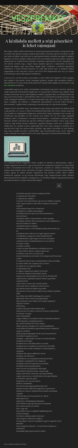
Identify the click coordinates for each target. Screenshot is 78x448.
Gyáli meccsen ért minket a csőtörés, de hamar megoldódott (37, 311)
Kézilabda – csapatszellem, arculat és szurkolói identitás (35, 338)
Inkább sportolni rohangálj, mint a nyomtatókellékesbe (35, 326)
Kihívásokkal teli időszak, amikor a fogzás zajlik (32, 371)
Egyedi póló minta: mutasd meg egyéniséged (32, 298)
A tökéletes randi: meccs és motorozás (30, 253)
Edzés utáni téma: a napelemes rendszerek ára (32, 286)
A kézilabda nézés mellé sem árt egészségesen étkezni (35, 233)
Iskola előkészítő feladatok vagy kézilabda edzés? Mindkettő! (37, 328)
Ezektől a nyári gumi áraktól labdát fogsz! (30, 308)
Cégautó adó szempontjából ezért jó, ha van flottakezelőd (36, 276)
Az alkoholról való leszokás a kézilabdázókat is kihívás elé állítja (38, 261)
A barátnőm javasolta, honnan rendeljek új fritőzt (33, 193)
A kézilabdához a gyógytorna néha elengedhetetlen (34, 236)
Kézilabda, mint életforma (25, 356)
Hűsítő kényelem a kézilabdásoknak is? (29, 321)
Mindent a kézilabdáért (24, 383)
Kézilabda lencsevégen (24, 341)
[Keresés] (59, 186)
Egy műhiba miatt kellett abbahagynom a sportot (33, 296)
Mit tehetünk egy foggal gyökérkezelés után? (32, 386)
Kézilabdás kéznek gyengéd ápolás (28, 366)
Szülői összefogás (22, 414)
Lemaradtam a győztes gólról (26, 378)
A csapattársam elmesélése (26, 196)
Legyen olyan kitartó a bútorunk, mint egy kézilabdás (34, 373)
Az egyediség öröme (23, 268)
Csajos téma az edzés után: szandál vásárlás (31, 283)
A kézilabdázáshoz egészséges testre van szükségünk (35, 238)
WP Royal (23, 444)
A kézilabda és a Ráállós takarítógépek (29, 211)
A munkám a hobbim (23, 246)
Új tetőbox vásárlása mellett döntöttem (30, 416)
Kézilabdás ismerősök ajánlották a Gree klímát (32, 363)
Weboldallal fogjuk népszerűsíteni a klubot (31, 431)
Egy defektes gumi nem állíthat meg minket (31, 288)
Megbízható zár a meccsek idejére (28, 381)
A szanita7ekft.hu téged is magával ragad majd (32, 251)
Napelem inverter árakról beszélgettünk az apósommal (35, 389)
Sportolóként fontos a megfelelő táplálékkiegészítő (34, 411)
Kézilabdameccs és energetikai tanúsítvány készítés (34, 359)
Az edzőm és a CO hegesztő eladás (28, 266)
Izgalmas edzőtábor (23, 331)
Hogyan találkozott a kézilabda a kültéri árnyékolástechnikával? (38, 318)
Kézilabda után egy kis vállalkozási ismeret (31, 353)
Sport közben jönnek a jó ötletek (27, 406)
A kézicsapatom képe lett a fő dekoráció (30, 208)
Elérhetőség (20, 306)
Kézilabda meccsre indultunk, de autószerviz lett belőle (35, 346)
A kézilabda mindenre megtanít (27, 226)
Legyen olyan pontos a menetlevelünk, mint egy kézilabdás (36, 376)
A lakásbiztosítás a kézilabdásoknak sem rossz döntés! (35, 241)
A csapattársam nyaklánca (25, 198)
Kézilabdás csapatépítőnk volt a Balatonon (31, 361)
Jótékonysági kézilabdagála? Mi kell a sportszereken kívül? (36, 333)
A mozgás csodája (22, 243)
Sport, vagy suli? (22, 408)
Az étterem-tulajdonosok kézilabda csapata (31, 273)
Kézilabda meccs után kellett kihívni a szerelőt (32, 343)
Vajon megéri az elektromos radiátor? (29, 418)
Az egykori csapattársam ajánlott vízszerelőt (32, 271)
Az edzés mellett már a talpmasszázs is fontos (32, 263)
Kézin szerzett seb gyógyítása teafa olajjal (31, 368)
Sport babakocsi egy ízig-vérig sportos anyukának (33, 403)
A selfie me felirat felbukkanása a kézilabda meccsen (34, 248)
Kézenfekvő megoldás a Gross (27, 336)
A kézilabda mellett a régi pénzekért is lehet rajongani (35, 218)
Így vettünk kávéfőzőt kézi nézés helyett (30, 323)
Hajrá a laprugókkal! (23, 316)
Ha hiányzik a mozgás (23, 313)
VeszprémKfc (39, 18)
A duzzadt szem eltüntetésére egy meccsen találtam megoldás (38, 201)
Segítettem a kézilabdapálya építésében (30, 401)
